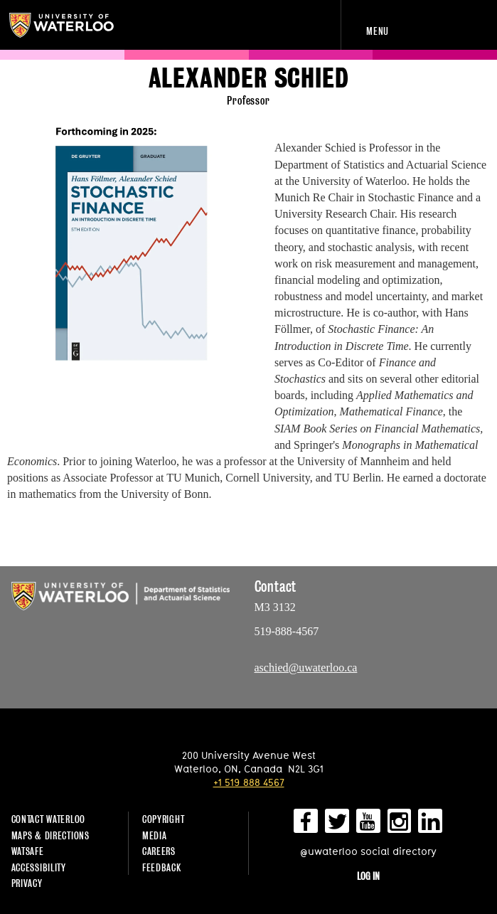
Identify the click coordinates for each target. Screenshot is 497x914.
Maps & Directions (50, 835)
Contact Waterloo (48, 819)
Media (154, 835)
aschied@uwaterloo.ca (306, 667)
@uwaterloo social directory (368, 851)
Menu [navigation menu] (377, 31)
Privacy (27, 883)
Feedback (161, 867)
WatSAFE (27, 851)
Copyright (163, 819)
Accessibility (38, 867)
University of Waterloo (69, 25)
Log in (368, 876)
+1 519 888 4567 (248, 782)
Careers (159, 851)
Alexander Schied (249, 78)
